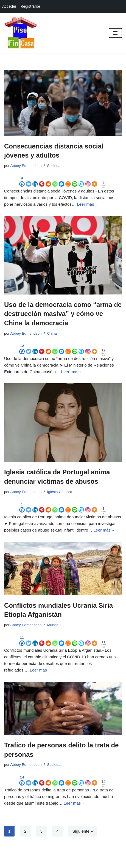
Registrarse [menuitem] (30, 6)
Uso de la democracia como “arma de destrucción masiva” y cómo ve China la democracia (63, 314)
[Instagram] (88, 180)
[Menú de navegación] (115, 33)
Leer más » (87, 204)
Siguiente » (82, 831)
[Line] (74, 180)
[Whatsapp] (55, 180)
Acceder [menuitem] (9, 6)
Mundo (52, 625)
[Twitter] (28, 180)
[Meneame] (68, 180)
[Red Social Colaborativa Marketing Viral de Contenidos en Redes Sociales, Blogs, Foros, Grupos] (20, 32)
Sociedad (54, 166)
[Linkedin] (35, 180)
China (52, 333)
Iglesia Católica (59, 492)
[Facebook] (22, 180)
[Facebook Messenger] (61, 180)
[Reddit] (48, 180)
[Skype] (81, 180)
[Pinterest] (41, 180)
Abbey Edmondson (26, 166)
